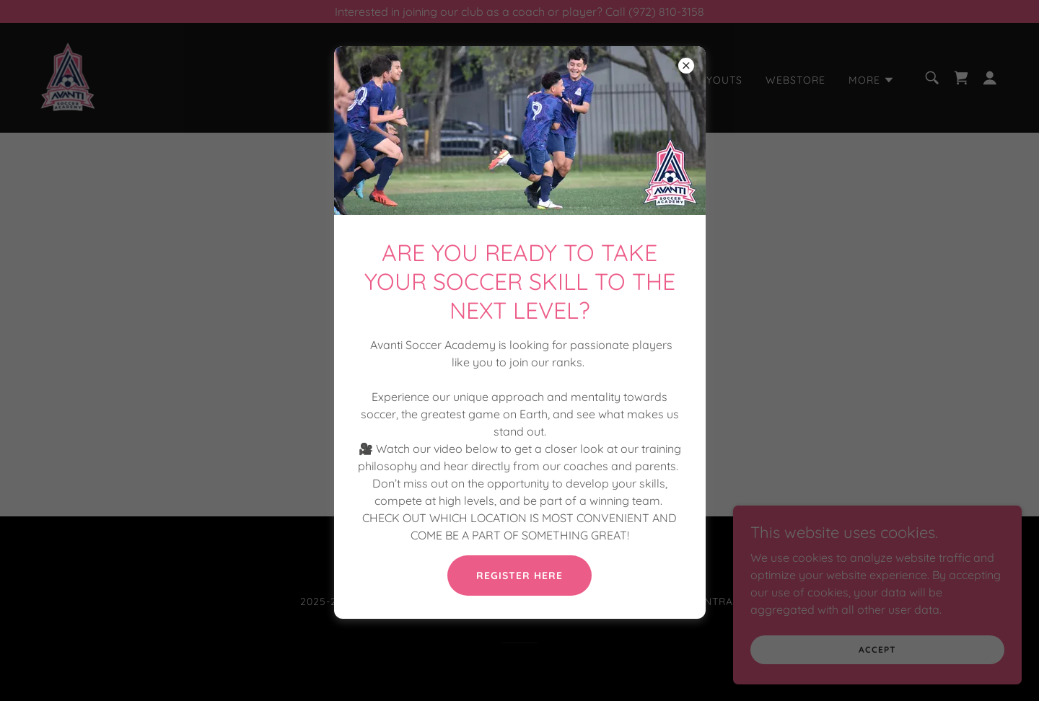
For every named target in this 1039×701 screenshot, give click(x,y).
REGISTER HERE (519, 575)
